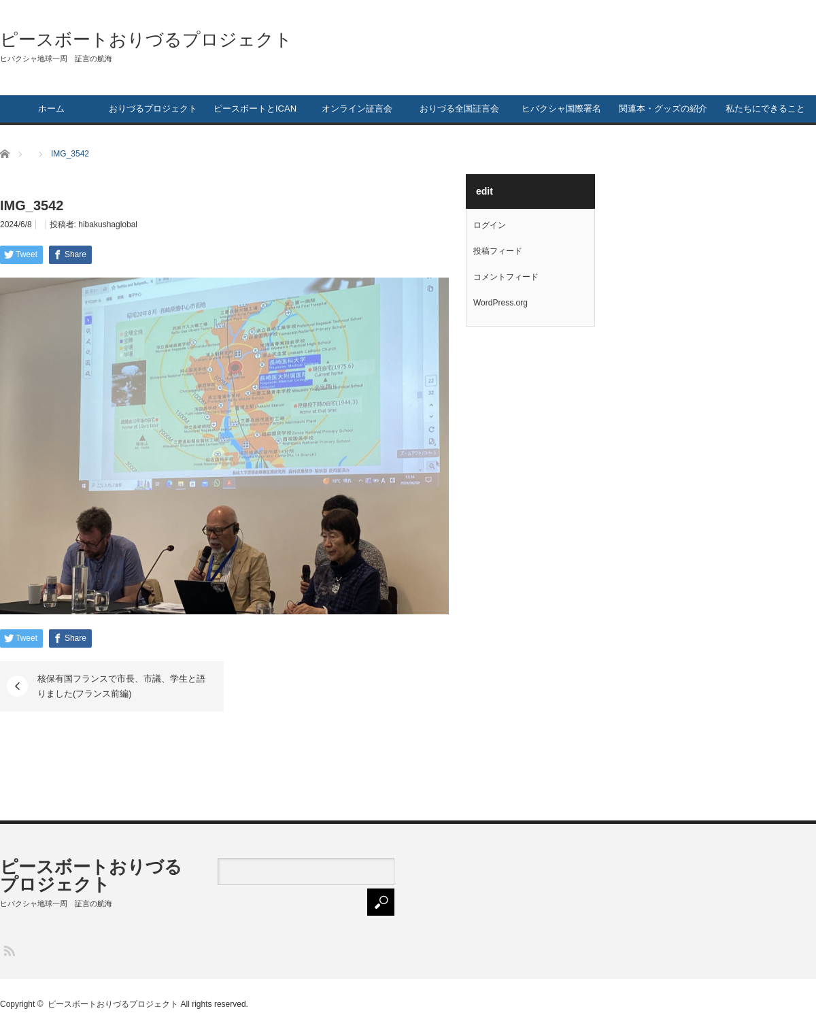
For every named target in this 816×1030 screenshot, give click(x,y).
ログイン (489, 225)
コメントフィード (506, 277)
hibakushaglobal (107, 224)
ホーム (51, 108)
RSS (8, 950)
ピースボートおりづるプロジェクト (146, 39)
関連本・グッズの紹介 (663, 108)
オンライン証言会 (357, 108)
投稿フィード (497, 251)
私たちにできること (765, 108)
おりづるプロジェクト (153, 108)
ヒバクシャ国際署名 (561, 108)
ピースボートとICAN (255, 108)
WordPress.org (500, 303)
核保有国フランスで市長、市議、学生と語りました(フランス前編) (121, 686)
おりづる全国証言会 (459, 108)
